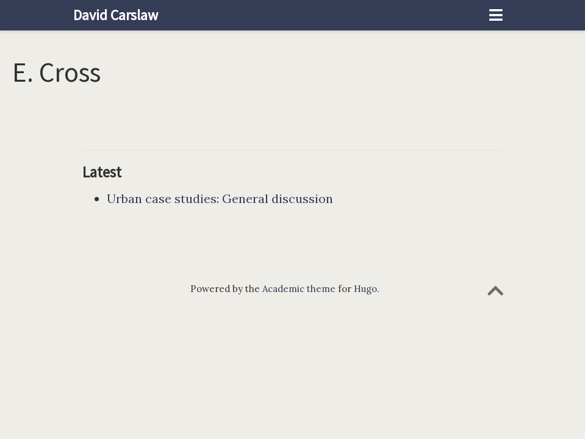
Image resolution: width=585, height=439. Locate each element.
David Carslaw (115, 14)
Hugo (365, 288)
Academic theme (299, 288)
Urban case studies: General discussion (220, 198)
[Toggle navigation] (495, 15)
